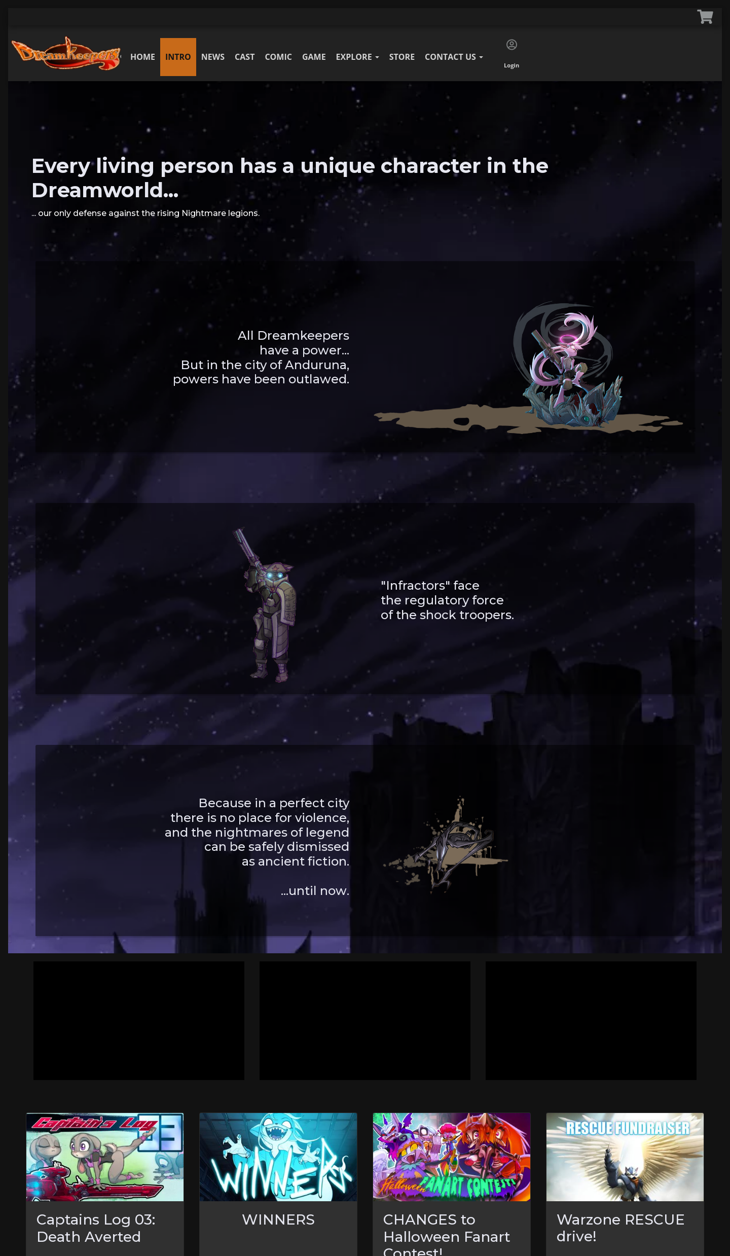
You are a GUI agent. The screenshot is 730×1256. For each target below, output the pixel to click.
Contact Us (454, 56)
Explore (357, 56)
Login (511, 54)
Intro (178, 56)
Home (142, 56)
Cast (244, 56)
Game (314, 56)
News (213, 56)
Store (402, 56)
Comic (278, 56)
